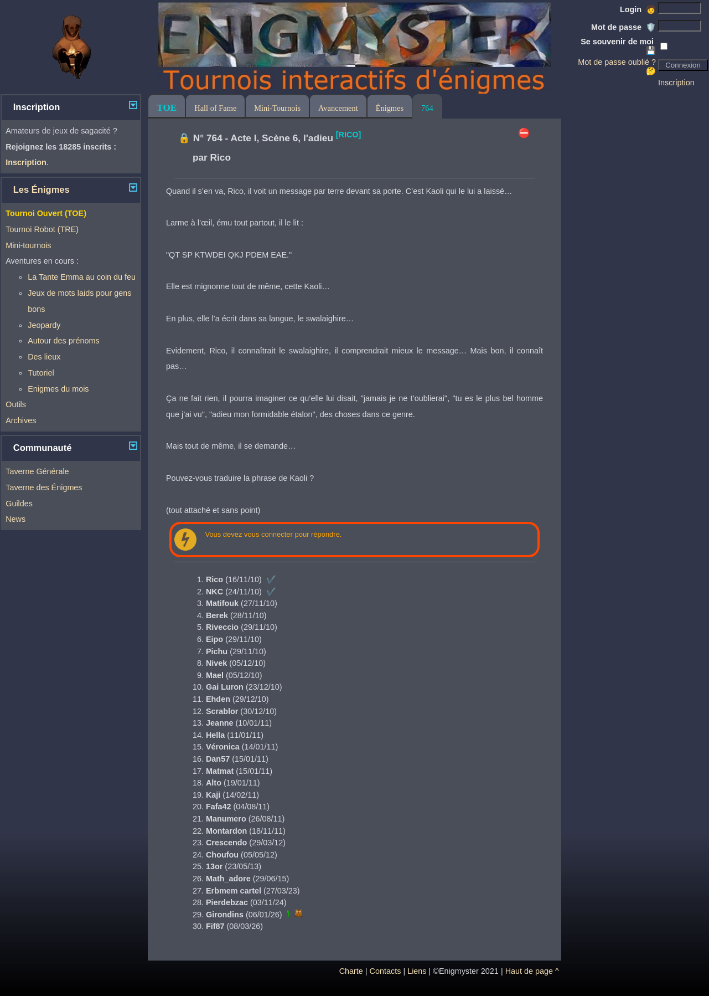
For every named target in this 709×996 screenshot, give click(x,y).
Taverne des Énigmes (44, 487)
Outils (16, 404)
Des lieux (44, 356)
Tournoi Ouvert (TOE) (46, 213)
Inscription (676, 82)
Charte (351, 971)
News (15, 519)
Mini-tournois (28, 245)
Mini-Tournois (277, 108)
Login (638, 9)
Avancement (338, 108)
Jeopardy (44, 325)
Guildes (19, 503)
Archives (21, 420)
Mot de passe (623, 27)
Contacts (385, 971)
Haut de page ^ (532, 971)
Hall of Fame (215, 108)
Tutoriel (41, 372)
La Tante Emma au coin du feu (82, 277)
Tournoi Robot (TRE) (42, 229)
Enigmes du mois (58, 388)
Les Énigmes (41, 189)
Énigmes (389, 108)
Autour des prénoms (64, 340)
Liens (416, 971)
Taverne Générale (37, 471)
